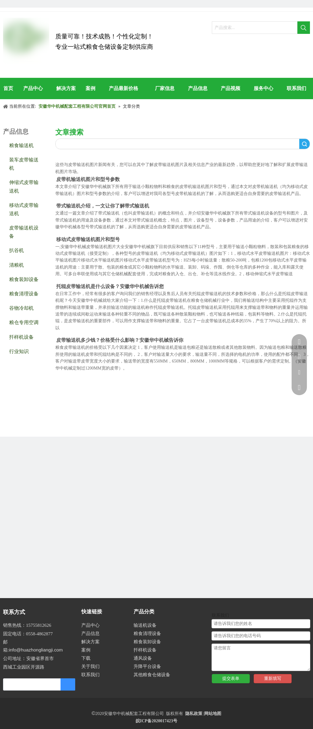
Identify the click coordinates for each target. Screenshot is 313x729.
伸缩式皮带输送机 (24, 186)
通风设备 (143, 658)
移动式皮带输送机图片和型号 (88, 239)
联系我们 (90, 674)
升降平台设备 (147, 666)
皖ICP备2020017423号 (156, 721)
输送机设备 (145, 625)
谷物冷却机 (21, 308)
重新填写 (272, 678)
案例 (85, 650)
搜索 (304, 144)
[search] (29, 684)
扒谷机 (16, 250)
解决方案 (90, 641)
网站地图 (212, 713)
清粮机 (16, 265)
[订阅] (68, 684)
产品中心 (90, 625)
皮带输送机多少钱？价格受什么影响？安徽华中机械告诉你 (119, 340)
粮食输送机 (21, 145)
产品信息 (90, 633)
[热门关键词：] (303, 27)
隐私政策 (193, 713)
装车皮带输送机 (24, 163)
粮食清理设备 (24, 293)
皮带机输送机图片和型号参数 (88, 179)
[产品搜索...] (254, 27)
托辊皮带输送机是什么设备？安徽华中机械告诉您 (110, 286)
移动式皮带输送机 (24, 209)
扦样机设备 (21, 337)
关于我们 (90, 666)
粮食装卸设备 (24, 279)
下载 (85, 658)
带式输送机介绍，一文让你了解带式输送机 (102, 205)
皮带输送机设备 (24, 231)
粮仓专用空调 (24, 322)
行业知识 (19, 351)
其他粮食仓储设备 (152, 674)
